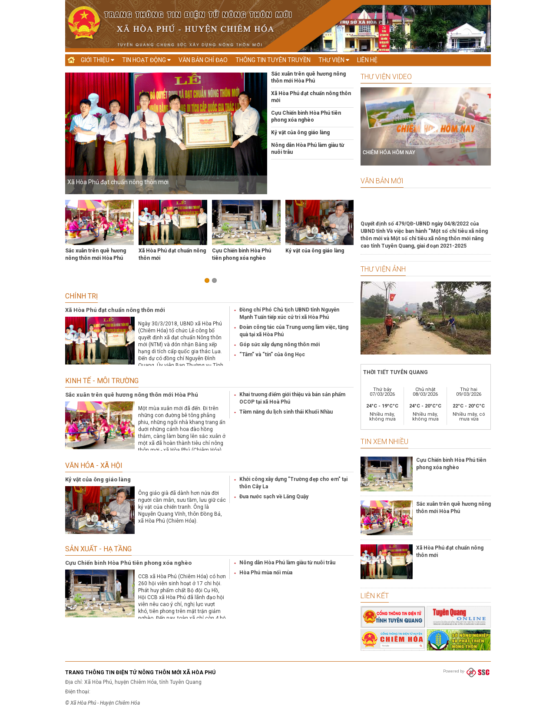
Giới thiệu (97, 59)
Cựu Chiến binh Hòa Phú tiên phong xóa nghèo (128, 563)
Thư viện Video (386, 77)
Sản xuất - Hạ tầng (98, 549)
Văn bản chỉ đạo (203, 59)
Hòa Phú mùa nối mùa (265, 573)
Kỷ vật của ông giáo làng (300, 132)
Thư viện (333, 59)
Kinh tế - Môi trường (102, 381)
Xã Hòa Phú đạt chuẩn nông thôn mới (118, 182)
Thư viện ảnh (383, 269)
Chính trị (81, 296)
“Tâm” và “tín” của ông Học (272, 354)
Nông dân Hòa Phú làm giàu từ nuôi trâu (287, 563)
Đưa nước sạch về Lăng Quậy (273, 497)
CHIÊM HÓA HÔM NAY (389, 152)
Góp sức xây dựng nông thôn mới (279, 344)
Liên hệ (367, 59)
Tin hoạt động (146, 59)
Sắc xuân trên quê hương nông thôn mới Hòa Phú (131, 394)
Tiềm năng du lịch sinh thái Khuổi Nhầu (286, 412)
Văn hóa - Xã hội (93, 465)
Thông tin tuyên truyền (273, 59)
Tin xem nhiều (384, 441)
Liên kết (375, 596)
